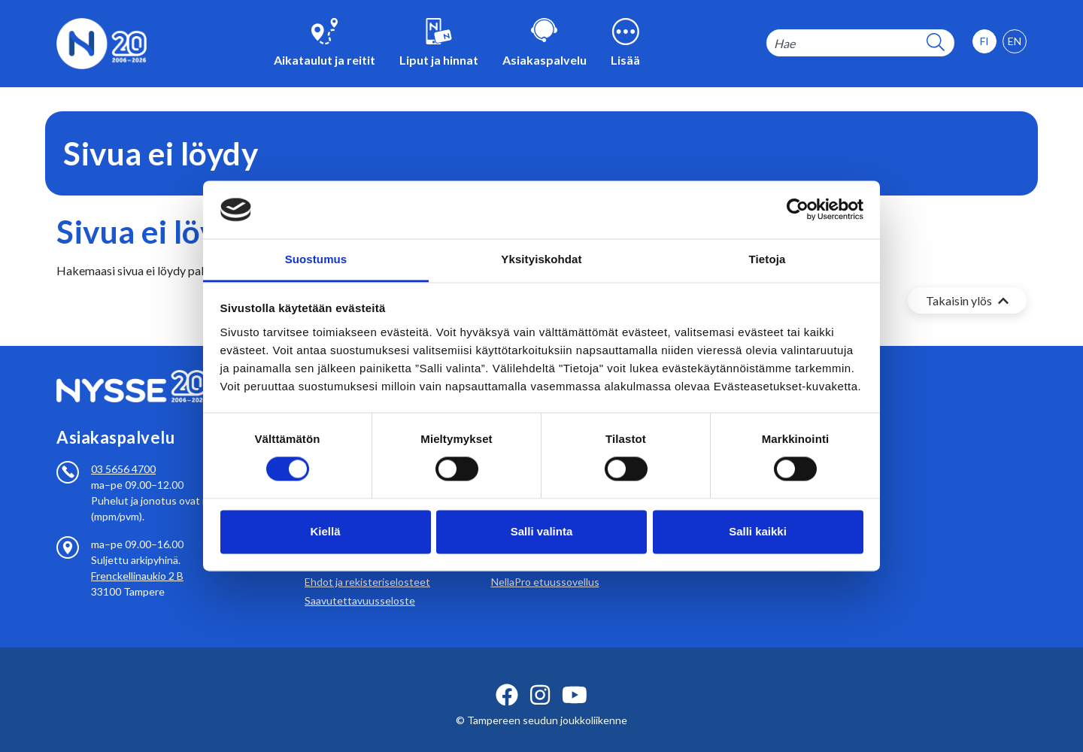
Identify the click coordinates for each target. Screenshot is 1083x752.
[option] (1015, 41)
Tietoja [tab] (767, 259)
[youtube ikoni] (574, 677)
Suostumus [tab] (316, 259)
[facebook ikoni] (507, 677)
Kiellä (325, 531)
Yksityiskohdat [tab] (541, 259)
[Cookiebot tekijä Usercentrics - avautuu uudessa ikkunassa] (797, 210)
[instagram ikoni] (540, 677)
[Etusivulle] (101, 42)
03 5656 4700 (123, 450)
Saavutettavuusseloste (360, 582)
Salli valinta (542, 531)
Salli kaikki (758, 531)
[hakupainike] (936, 43)
